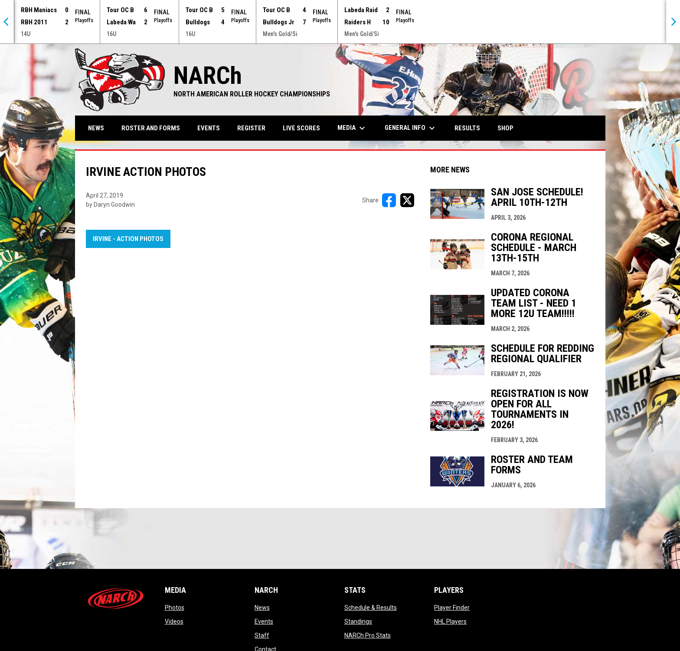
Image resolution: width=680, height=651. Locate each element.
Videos (174, 621)
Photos (174, 607)
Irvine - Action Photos (128, 239)
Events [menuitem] (208, 128)
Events (264, 621)
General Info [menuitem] (411, 128)
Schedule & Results (370, 607)
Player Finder (452, 607)
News (262, 607)
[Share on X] (407, 200)
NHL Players (450, 621)
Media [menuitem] (352, 128)
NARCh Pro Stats (367, 635)
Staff (262, 635)
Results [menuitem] (467, 128)
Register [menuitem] (251, 128)
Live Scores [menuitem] (301, 128)
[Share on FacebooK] (389, 200)
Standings (358, 621)
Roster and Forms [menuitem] (150, 128)
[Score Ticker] (340, 21)
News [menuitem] (96, 128)
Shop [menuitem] (508, 128)
